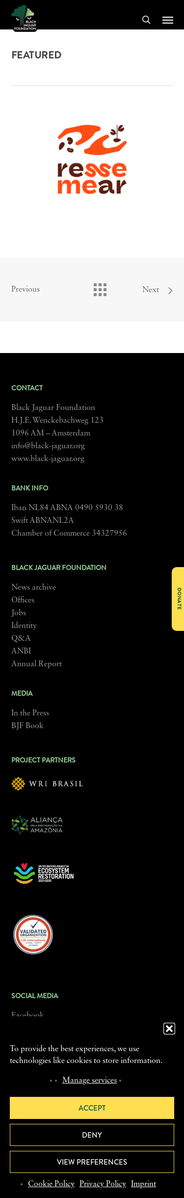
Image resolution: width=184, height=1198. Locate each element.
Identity (24, 626)
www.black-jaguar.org (47, 459)
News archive (33, 588)
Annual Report (36, 664)
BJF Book (27, 726)
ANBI (21, 651)
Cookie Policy (51, 1184)
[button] (169, 1029)
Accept (92, 1108)
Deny (92, 1135)
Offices (22, 600)
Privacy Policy (102, 1184)
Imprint (143, 1184)
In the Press (30, 713)
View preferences (92, 1162)
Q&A (21, 639)
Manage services (89, 1081)
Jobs (18, 613)
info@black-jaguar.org (48, 446)
